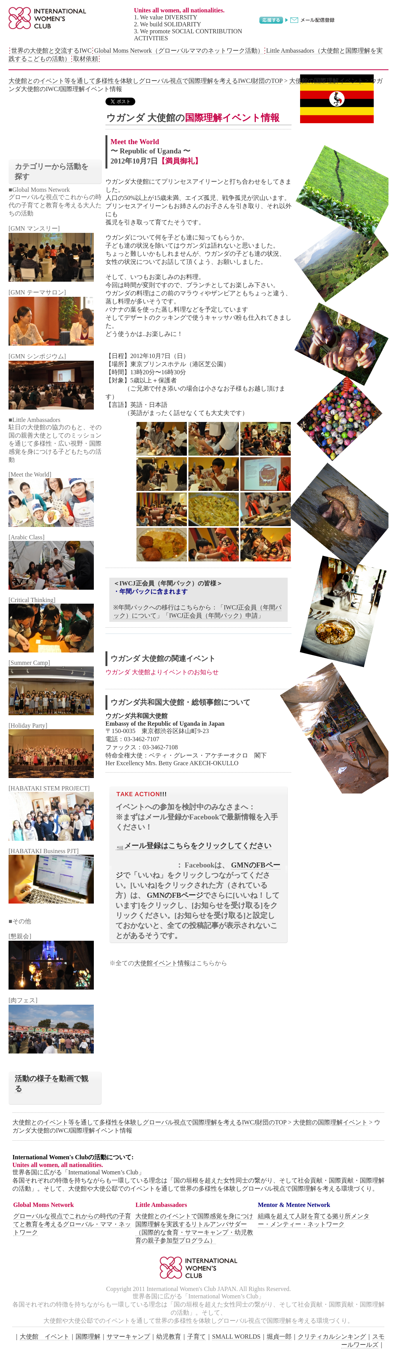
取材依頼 (85, 58)
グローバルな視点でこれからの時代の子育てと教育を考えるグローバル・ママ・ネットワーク (72, 1224)
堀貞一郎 (279, 1336)
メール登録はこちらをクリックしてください (193, 846)
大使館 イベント (44, 1336)
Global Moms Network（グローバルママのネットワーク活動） (178, 50)
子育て (196, 1336)
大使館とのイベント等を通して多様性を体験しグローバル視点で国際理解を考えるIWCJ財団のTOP (146, 80)
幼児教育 (168, 1336)
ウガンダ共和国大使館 (136, 716)
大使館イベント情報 (162, 963)
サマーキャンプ (128, 1336)
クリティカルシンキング (332, 1336)
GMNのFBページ (175, 895)
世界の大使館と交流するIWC (51, 50)
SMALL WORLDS (236, 1336)
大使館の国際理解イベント (326, 80)
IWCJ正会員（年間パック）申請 (213, 615)
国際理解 (88, 1336)
